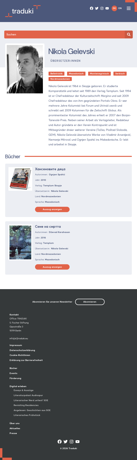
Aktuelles (15, 428)
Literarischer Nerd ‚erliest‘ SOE (31, 400)
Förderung (15, 378)
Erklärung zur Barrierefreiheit (26, 360)
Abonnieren (89, 301)
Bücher (13, 368)
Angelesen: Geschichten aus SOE (32, 410)
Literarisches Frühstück (27, 415)
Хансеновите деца (50, 169)
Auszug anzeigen (52, 209)
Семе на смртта (48, 226)
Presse (13, 433)
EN (120, 8)
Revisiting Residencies (26, 405)
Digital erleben (18, 386)
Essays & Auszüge (23, 390)
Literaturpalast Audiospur (28, 395)
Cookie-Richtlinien (20, 355)
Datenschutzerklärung (22, 350)
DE (114, 8)
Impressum (16, 345)
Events (13, 373)
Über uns (14, 423)
